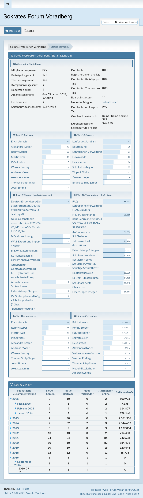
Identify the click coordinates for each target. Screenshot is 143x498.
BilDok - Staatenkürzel (85, 277)
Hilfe (82, 493)
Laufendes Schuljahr (84, 141)
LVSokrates (18, 162)
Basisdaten (79, 162)
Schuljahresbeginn (83, 167)
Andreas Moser (20, 172)
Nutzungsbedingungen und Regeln (105, 493)
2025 (15, 418)
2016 (15, 457)
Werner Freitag (20, 167)
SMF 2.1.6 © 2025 (14, 493)
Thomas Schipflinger (23, 182)
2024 (15, 423)
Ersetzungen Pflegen (84, 291)
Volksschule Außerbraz (86, 353)
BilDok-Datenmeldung (24, 250)
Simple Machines (36, 493)
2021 (15, 437)
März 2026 (24, 403)
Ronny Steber (19, 151)
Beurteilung (79, 146)
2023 (15, 428)
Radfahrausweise (82, 272)
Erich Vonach (19, 141)
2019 (15, 447)
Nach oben (133, 493)
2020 (15, 442)
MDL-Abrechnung (22, 236)
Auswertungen (81, 177)
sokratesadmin (20, 177)
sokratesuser (110, 101)
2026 (15, 398)
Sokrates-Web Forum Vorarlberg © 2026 (115, 489)
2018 (15, 452)
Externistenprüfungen (24, 291)
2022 (15, 433)
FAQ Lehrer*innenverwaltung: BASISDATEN (87, 205)
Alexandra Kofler (21, 146)
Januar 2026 (24, 413)
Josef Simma (18, 187)
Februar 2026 (25, 408)
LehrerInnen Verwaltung (87, 151)
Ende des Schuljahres (84, 182)
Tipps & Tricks (80, 172)
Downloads (79, 156)
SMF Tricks (22, 488)
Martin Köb (18, 156)
